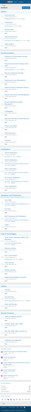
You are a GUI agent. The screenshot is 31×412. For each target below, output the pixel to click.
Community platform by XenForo (13, 410)
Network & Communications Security (16, 56)
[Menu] (2, 2)
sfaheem (22, 69)
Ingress (3, 11)
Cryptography (9, 111)
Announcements (10, 15)
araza (28, 391)
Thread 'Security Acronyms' (10, 375)
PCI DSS (7, 209)
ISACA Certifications (11, 160)
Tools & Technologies (8, 234)
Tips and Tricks (9, 297)
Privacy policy (12, 407)
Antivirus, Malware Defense (13, 316)
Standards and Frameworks (11, 195)
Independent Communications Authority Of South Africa (18, 163)
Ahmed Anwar (8, 26)
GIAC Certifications (11, 169)
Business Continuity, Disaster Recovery (17, 118)
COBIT (7, 225)
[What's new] (25, 1)
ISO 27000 (8, 200)
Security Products (7, 313)
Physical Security (10, 133)
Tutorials (7, 290)
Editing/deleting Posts (10, 18)
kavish (28, 40)
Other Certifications (11, 186)
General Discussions (11, 37)
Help (17, 407)
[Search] (29, 1)
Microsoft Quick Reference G (11, 300)
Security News (9, 29)
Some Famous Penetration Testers (13, 243)
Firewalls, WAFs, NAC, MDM (14, 324)
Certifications (5, 149)
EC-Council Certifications (12, 177)
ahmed (19, 26)
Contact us (3, 407)
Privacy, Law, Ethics (11, 126)
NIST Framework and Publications (15, 216)
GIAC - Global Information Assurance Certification (16, 172)
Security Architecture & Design (14, 73)
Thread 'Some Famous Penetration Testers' (15, 351)
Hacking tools (8, 259)
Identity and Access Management (15, 80)
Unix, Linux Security (11, 255)
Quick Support (9, 44)
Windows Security (10, 248)
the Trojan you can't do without (12, 40)
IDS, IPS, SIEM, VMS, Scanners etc (16, 331)
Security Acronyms (9, 69)
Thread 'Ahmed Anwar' (9, 357)
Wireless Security (10, 270)
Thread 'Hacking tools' (9, 370)
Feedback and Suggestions (13, 340)
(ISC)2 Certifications (11, 153)
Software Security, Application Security (17, 87)
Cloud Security (9, 263)
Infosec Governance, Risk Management (17, 95)
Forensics (8, 140)
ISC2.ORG (7, 156)
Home (21, 407)
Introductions (9, 22)
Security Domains (7, 53)
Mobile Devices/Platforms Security (15, 277)
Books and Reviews (11, 304)
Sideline (4, 286)
